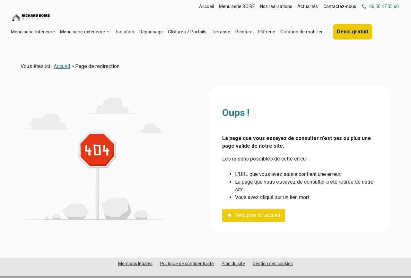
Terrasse (221, 32)
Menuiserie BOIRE (237, 6)
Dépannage (151, 32)
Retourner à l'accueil (253, 215)
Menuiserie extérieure (82, 32)
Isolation (125, 32)
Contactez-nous (339, 6)
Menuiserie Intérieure (33, 32)
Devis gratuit (352, 32)
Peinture (244, 32)
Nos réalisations (276, 6)
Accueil (206, 6)
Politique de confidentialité (187, 263)
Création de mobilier (301, 32)
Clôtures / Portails (187, 32)
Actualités (307, 6)
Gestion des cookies (273, 263)
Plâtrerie (266, 32)
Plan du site (233, 263)
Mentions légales (135, 263)
